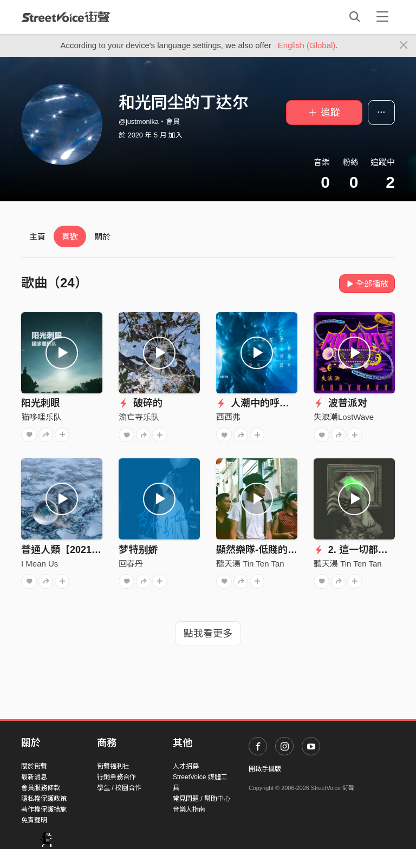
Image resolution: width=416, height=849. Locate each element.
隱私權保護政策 (44, 798)
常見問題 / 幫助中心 (201, 798)
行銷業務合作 (116, 777)
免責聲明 (34, 820)
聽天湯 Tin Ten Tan (250, 563)
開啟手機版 (265, 769)
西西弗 (228, 417)
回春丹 (131, 563)
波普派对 (340, 403)
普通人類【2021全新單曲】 (80, 549)
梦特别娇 (138, 549)
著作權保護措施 (44, 809)
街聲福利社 (113, 766)
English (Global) (307, 45)
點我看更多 (208, 633)
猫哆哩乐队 (41, 417)
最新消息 (34, 777)
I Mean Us (39, 563)
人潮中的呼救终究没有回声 (282, 403)
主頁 (37, 236)
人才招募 (186, 766)
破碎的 (140, 403)
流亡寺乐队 (139, 417)
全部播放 (367, 283)
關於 (102, 236)
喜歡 (70, 236)
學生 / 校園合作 (119, 788)
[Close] (404, 45)
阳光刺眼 (40, 403)
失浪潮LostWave (344, 417)
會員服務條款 (40, 788)
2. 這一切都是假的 (360, 549)
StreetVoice (65, 16)
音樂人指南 (189, 809)
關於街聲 (34, 766)
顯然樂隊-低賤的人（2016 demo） (291, 549)
